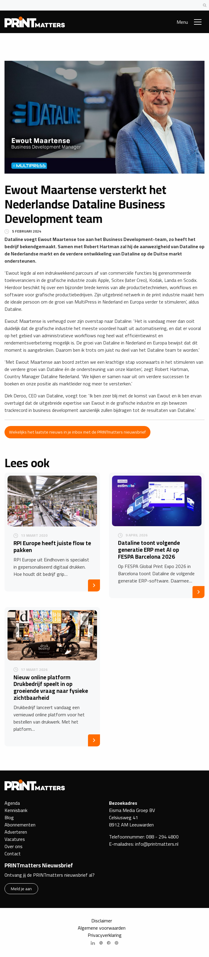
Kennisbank (16, 810)
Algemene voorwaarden (102, 927)
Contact (13, 853)
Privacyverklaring (105, 935)
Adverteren (16, 831)
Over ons (14, 846)
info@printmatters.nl (156, 843)
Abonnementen (20, 824)
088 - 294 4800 (162, 836)
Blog (9, 817)
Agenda (12, 802)
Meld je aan (21, 888)
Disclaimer (101, 920)
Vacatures (15, 839)
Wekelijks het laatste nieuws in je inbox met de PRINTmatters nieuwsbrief (77, 432)
